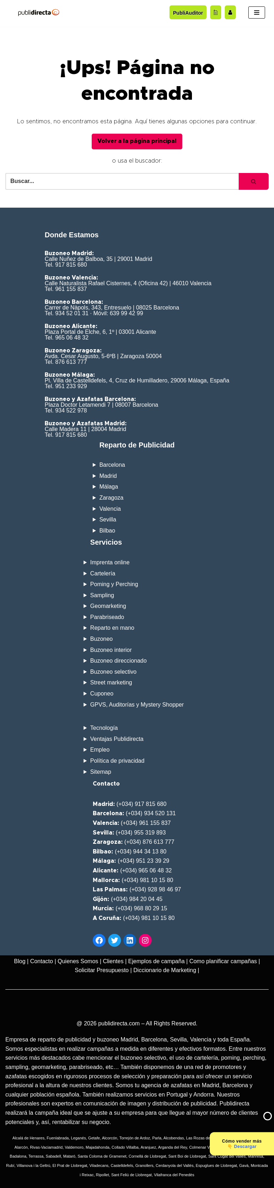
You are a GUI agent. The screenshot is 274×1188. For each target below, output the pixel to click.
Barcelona (112, 465)
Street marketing (111, 682)
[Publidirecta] (38, 12)
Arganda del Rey (172, 1147)
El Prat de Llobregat (69, 1165)
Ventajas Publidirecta (116, 739)
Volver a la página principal (137, 141)
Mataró (69, 1156)
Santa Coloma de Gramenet (101, 1156)
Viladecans (98, 1165)
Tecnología (104, 728)
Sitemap (100, 772)
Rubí (10, 1165)
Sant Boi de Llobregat (187, 1156)
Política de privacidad (117, 761)
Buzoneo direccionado (118, 661)
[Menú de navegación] (256, 12)
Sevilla (107, 519)
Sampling (102, 595)
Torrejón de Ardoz (134, 1138)
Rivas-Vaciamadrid (46, 1147)
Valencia (110, 509)
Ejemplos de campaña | (158, 961)
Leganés (78, 1138)
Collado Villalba (125, 1147)
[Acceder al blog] (215, 12)
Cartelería (102, 573)
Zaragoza (111, 498)
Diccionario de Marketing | (166, 970)
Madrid (108, 476)
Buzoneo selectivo (113, 672)
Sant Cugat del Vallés (227, 1156)
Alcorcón (109, 1138)
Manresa (255, 1156)
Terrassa (36, 1156)
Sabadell (53, 1156)
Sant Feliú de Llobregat (131, 1175)
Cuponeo (101, 693)
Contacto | (43, 961)
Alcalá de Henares (28, 1138)
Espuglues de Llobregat (216, 1165)
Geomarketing (108, 606)
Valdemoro (74, 1147)
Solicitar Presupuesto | (103, 970)
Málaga (108, 487)
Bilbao (107, 531)
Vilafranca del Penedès (174, 1175)
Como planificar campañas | (224, 961)
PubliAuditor (188, 13)
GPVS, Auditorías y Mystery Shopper (137, 705)
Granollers (144, 1165)
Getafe (94, 1138)
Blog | (21, 961)
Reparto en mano (112, 628)
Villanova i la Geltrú (33, 1165)
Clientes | (114, 961)
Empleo (100, 750)
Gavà (243, 1165)
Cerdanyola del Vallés (174, 1165)
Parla (157, 1138)
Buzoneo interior (111, 650)
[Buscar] (122, 181)
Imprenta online (110, 562)
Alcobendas (173, 1138)
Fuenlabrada (58, 1138)
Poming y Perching (114, 584)
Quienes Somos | (79, 961)
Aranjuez (148, 1147)
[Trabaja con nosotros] (230, 12)
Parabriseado (107, 617)
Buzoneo (101, 639)
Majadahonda (98, 1147)
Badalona (18, 1156)
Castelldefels (122, 1165)
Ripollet (102, 1175)
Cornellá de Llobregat (147, 1156)
